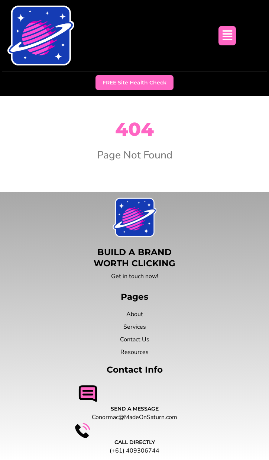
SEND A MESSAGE (135, 408)
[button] (227, 35)
